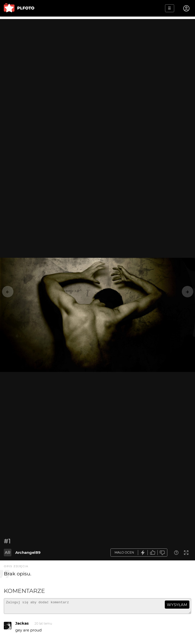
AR (7, 552)
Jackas (22, 625)
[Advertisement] (97, 54)
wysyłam (177, 604)
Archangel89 (28, 552)
